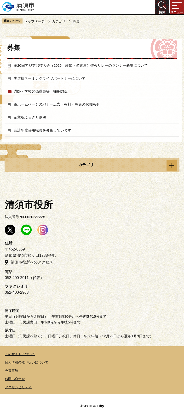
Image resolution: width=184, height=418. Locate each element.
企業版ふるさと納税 (30, 117)
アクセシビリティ (18, 387)
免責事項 (11, 370)
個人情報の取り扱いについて (26, 362)
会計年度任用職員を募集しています (42, 130)
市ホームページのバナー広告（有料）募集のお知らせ (57, 104)
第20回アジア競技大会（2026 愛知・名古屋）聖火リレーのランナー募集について (81, 65)
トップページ (34, 21)
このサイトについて (20, 354)
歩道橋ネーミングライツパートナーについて (50, 78)
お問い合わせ (15, 379)
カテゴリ (58, 21)
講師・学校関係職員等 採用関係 (41, 91)
